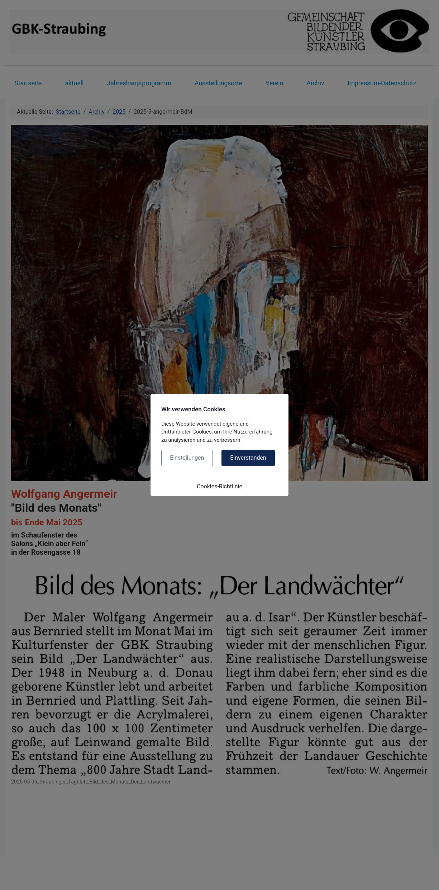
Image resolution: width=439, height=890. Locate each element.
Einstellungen (187, 457)
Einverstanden (248, 457)
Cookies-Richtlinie (219, 486)
